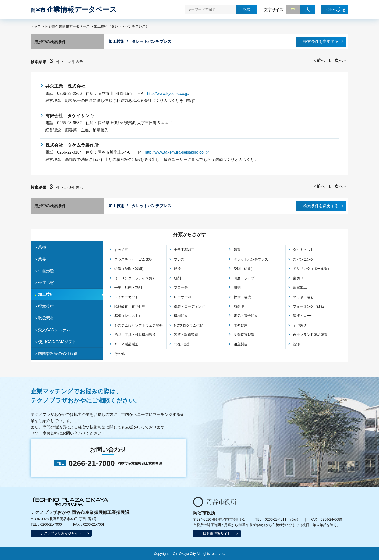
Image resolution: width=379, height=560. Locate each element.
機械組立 (181, 316)
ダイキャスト (303, 250)
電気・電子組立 (246, 316)
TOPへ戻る (335, 9)
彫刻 (237, 287)
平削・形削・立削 (128, 287)
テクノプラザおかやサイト (61, 533)
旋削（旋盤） (244, 269)
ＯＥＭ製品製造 (126, 344)
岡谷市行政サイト (217, 534)
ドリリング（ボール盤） (312, 269)
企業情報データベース (74, 9)
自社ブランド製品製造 (310, 335)
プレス (179, 259)
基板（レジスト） (128, 316)
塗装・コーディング (189, 306)
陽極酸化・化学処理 (129, 306)
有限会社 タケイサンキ (69, 115)
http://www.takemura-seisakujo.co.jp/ (177, 152)
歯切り (298, 278)
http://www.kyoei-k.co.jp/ (168, 93)
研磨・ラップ (244, 278)
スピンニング (303, 259)
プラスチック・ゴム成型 (133, 259)
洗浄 (296, 344)
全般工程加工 (184, 250)
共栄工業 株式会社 (65, 86)
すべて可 (121, 250)
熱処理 (239, 306)
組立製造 (240, 344)
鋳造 (237, 250)
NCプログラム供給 (188, 325)
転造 (177, 269)
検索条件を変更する (321, 41)
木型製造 (240, 325)
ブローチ (181, 287)
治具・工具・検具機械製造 (135, 335)
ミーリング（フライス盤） (135, 278)
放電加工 (300, 287)
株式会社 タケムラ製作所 (72, 145)
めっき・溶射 (303, 297)
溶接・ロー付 (303, 316)
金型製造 (300, 325)
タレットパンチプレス (251, 259)
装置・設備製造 (186, 335)
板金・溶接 (242, 297)
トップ (36, 26)
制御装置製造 (244, 335)
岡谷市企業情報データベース (67, 26)
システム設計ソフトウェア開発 (138, 325)
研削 (177, 278)
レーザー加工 (184, 297)
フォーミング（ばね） (310, 306)
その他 (119, 354)
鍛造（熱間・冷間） (129, 269)
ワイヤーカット (126, 297)
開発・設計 (182, 344)
